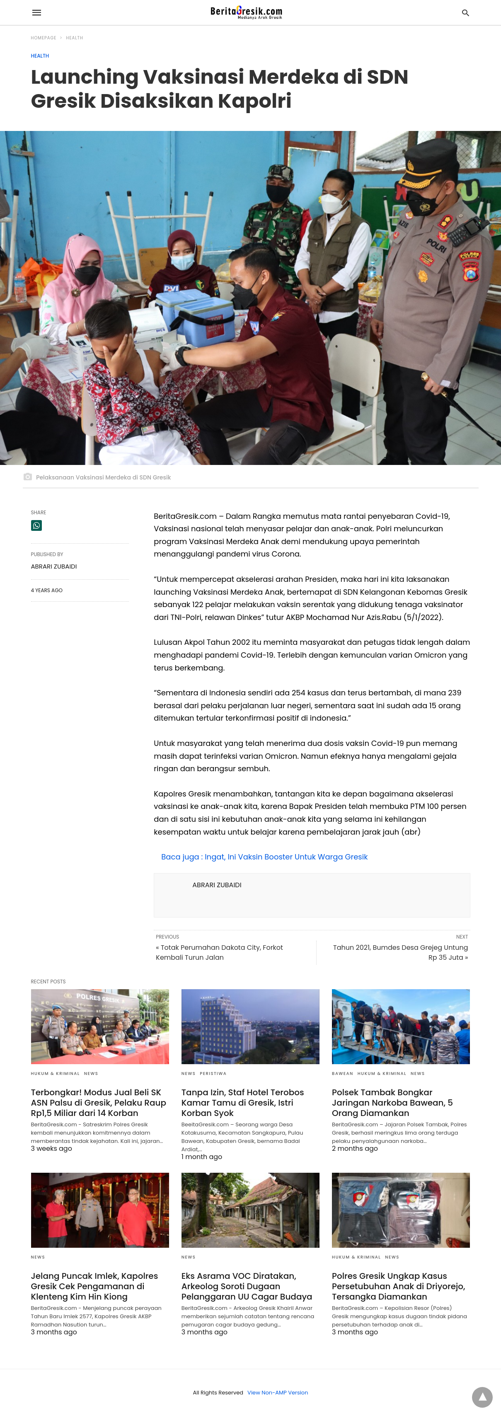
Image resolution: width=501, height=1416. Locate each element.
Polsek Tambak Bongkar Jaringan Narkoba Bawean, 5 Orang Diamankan (392, 1103)
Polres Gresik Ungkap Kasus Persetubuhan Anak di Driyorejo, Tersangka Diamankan (398, 1286)
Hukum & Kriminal (55, 1073)
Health (74, 38)
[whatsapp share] (36, 525)
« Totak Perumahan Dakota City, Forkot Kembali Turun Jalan (219, 952)
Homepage (44, 38)
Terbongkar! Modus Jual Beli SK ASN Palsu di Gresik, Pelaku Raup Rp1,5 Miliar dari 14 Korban (99, 1103)
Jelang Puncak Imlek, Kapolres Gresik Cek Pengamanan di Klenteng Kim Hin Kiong (94, 1286)
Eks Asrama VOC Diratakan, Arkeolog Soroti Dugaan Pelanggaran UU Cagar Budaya (247, 1286)
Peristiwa (213, 1073)
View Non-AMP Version (277, 1393)
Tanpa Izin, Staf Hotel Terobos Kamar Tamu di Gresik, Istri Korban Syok (243, 1103)
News (91, 1073)
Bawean (342, 1073)
